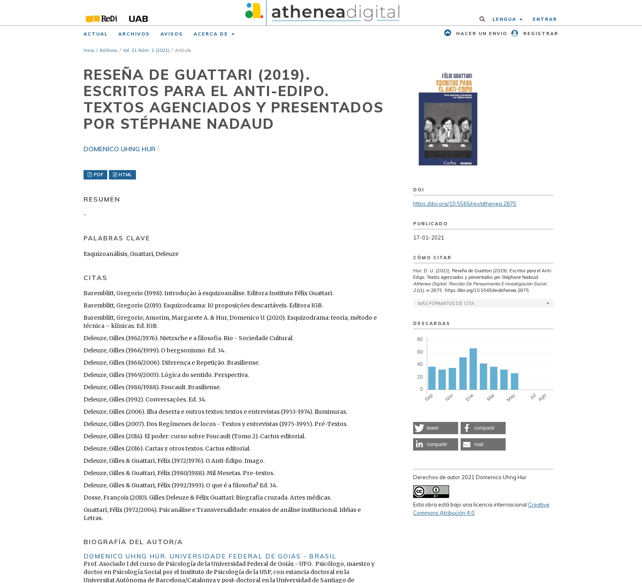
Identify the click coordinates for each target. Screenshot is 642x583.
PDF (98, 174)
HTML (125, 174)
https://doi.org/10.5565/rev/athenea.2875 (464, 203)
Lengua (505, 19)
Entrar (545, 19)
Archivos (134, 34)
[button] (435, 428)
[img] (321, 12)
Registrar (539, 33)
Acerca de (212, 34)
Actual (96, 34)
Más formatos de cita (446, 303)
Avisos (171, 34)
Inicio (89, 50)
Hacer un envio (480, 33)
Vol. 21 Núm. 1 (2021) (146, 50)
